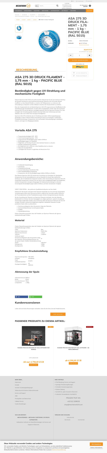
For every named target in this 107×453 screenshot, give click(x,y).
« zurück (23, 19)
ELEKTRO (36, 10)
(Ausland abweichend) (84, 44)
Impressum (18, 382)
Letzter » (35, 19)
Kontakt (17, 385)
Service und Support (20, 393)
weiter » (29, 19)
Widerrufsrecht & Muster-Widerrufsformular (26, 390)
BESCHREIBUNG (26, 69)
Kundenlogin (79, 1)
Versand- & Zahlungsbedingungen (24, 387)
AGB (16, 396)
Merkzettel (89, 1)
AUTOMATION (55, 10)
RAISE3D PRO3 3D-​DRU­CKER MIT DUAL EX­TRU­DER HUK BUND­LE (34, 348)
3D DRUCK (65, 10)
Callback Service (19, 401)
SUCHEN (89, 10)
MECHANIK (45, 10)
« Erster (18, 19)
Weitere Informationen (96, 447)
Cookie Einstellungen (20, 404)
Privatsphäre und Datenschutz (23, 398)
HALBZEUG (18, 10)
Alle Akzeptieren (96, 444)
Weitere (73, 10)
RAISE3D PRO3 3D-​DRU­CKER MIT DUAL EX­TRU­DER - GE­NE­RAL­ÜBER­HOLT (73, 348)
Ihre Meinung (58, 314)
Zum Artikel (33, 364)
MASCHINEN (27, 10)
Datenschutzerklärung (59, 450)
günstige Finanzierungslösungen (64, 384)
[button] (21, 297)
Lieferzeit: (71, 43)
